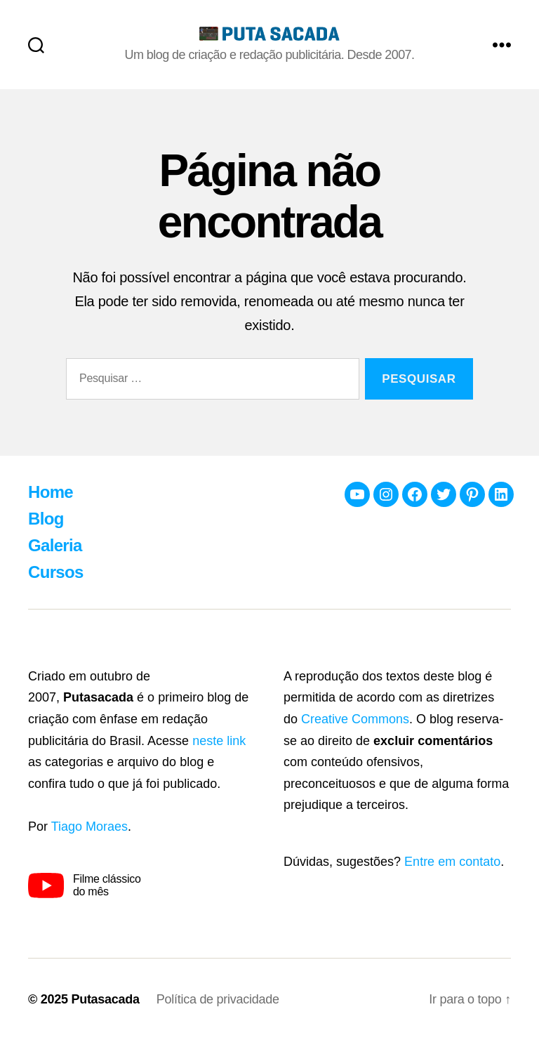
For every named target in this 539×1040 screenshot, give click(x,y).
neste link (219, 741)
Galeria (55, 545)
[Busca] (36, 44)
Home (50, 491)
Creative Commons (355, 719)
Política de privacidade (218, 999)
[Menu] (502, 44)
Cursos (56, 571)
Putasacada (105, 999)
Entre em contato (452, 862)
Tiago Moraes (89, 827)
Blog (46, 518)
